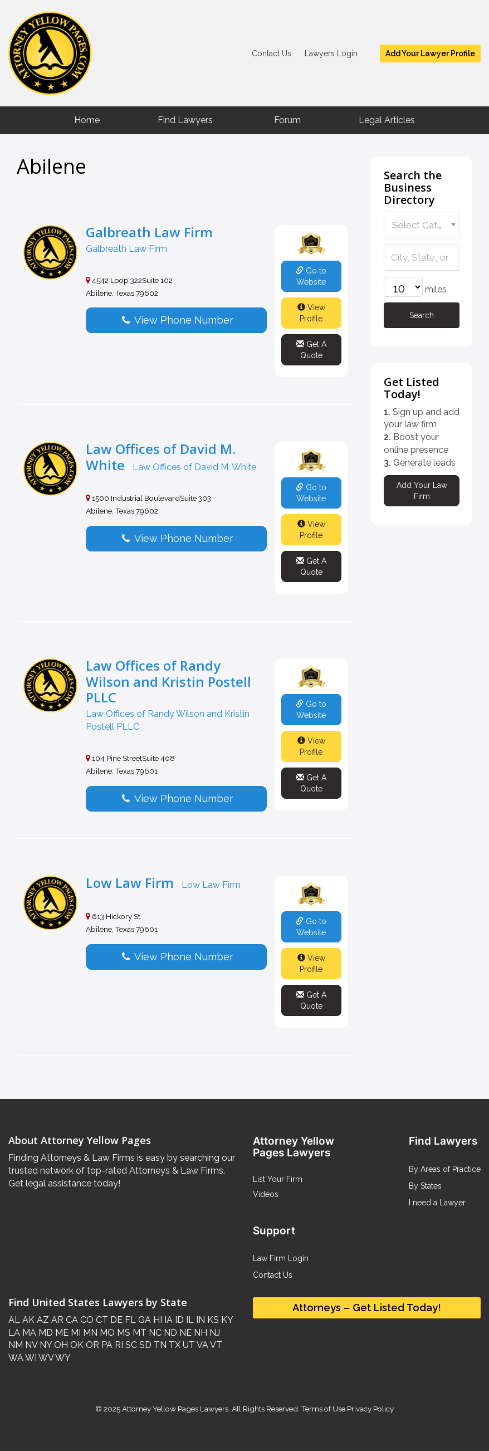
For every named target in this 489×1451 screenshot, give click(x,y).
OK (76, 1345)
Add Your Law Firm (422, 491)
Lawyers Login (331, 53)
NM (15, 1345)
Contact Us (271, 53)
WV (45, 1357)
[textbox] (420, 225)
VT (215, 1345)
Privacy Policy (369, 1408)
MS (122, 1332)
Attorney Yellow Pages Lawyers (175, 1408)
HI (156, 1320)
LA (14, 1332)
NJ (213, 1332)
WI (30, 1357)
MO (106, 1332)
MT (138, 1332)
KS (212, 1320)
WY (62, 1357)
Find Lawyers (185, 120)
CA (70, 1320)
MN (89, 1332)
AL (14, 1320)
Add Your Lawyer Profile (430, 53)
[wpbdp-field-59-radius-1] (403, 287)
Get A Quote (311, 350)
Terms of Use (323, 1408)
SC (130, 1345)
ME (61, 1332)
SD (144, 1345)
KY (226, 1320)
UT (187, 1345)
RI (118, 1345)
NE (184, 1332)
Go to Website (311, 276)
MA (28, 1332)
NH (199, 1332)
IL (189, 1320)
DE (115, 1320)
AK (27, 1320)
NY (44, 1345)
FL (129, 1320)
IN (199, 1320)
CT (101, 1320)
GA (143, 1320)
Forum (287, 120)
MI (75, 1332)
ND (169, 1332)
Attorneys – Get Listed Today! (366, 1307)
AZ (42, 1320)
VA (201, 1345)
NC (154, 1332)
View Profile (311, 313)
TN (159, 1345)
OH (60, 1345)
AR (56, 1320)
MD (44, 1332)
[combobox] (421, 225)
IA (167, 1320)
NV (30, 1345)
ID (178, 1320)
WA (15, 1357)
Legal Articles (387, 120)
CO (86, 1320)
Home (87, 120)
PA (106, 1345)
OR (91, 1345)
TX (173, 1345)
